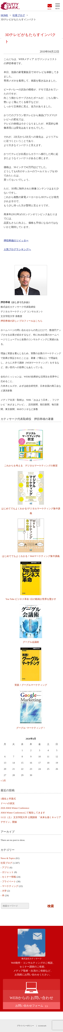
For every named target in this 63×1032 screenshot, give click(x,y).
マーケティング (10, 886)
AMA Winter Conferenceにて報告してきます (23, 812)
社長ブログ (19, 15)
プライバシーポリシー (25, 1026)
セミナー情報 (9, 877)
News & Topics (8, 858)
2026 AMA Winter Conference (15, 808)
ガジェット (8, 872)
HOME (4, 15)
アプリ (5, 867)
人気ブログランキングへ (17, 249)
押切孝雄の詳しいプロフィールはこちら (21, 321)
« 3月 (3, 780)
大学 (4, 891)
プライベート (9, 881)
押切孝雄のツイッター (16, 240)
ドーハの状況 (8, 803)
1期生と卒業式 (8, 798)
